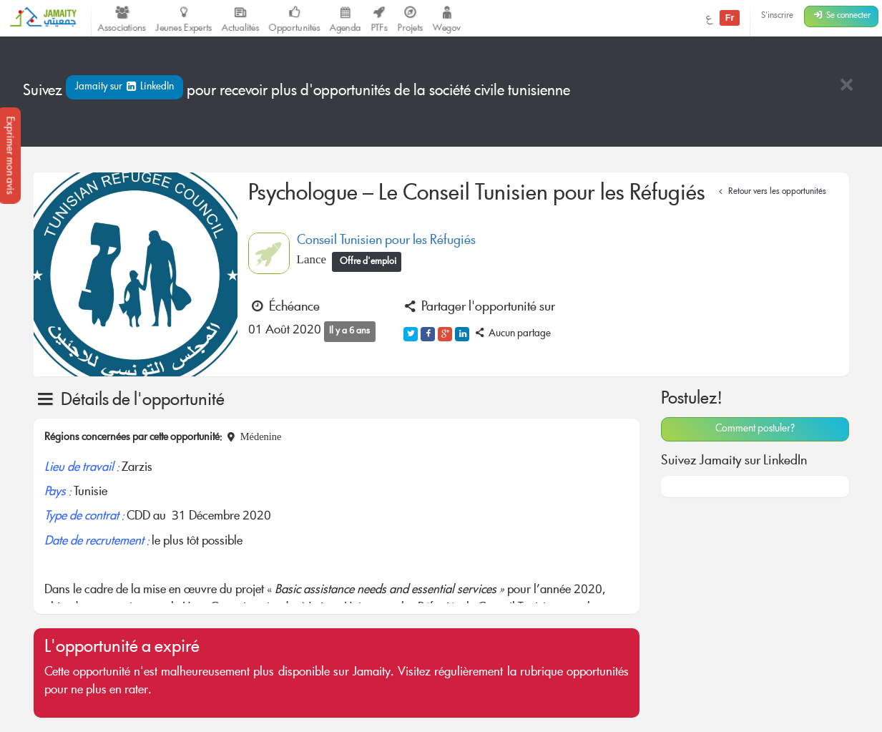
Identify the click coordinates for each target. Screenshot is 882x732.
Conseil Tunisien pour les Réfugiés (386, 241)
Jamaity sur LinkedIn (125, 87)
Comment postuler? (755, 429)
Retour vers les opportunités (771, 192)
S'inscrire (777, 16)
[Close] (846, 86)
